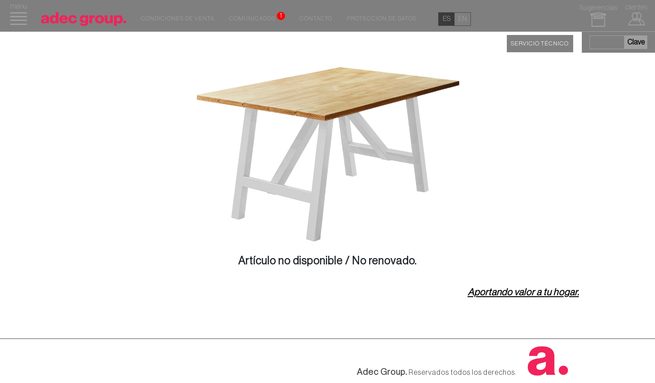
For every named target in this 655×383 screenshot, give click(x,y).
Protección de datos (381, 18)
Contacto (316, 18)
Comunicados (257, 16)
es (446, 18)
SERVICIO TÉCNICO (540, 43)
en (462, 18)
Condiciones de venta (178, 18)
